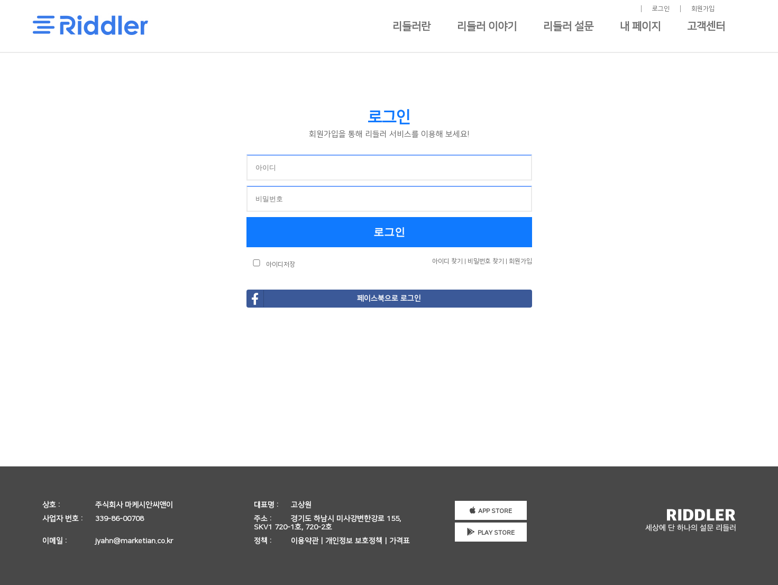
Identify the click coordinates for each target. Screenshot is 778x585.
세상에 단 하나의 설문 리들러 (690, 520)
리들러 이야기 (487, 26)
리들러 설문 (568, 26)
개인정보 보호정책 (353, 541)
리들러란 (411, 26)
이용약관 (304, 541)
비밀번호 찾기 (486, 261)
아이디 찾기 (447, 261)
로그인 (661, 8)
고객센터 (706, 26)
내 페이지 (640, 26)
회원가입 (703, 8)
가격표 (399, 541)
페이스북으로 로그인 (334, 298)
